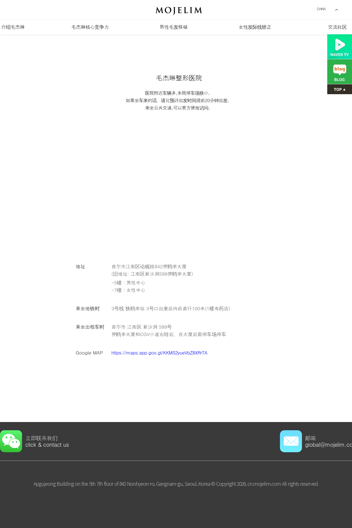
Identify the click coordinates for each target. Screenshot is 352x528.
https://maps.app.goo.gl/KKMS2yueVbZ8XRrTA (162, 352)
